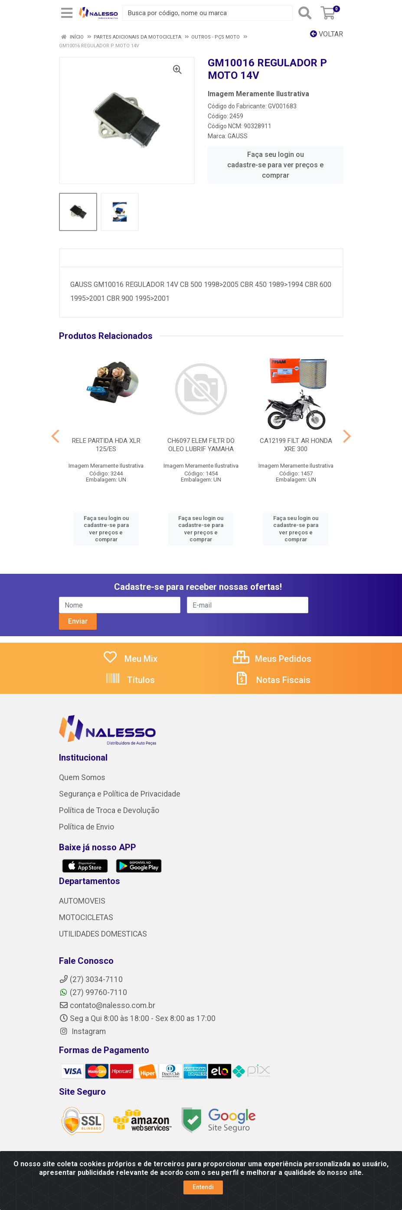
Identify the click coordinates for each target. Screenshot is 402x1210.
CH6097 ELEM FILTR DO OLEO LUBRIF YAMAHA (201, 445)
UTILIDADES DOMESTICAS (103, 934)
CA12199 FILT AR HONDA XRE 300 (296, 445)
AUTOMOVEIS (82, 901)
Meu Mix (129, 659)
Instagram (82, 1031)
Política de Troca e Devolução (109, 810)
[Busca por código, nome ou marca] (207, 13)
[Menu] (67, 13)
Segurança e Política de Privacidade (119, 794)
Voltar (326, 34)
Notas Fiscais (272, 680)
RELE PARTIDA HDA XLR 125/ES (106, 445)
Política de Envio (86, 827)
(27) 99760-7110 (93, 992)
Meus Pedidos (272, 659)
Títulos (130, 680)
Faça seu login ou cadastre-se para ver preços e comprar (275, 164)
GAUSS (238, 136)
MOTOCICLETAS (86, 917)
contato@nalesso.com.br (107, 1005)
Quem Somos (82, 777)
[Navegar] (55, 436)
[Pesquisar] (305, 13)
